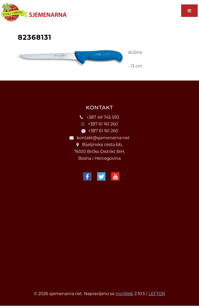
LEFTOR (156, 293)
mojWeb (124, 293)
